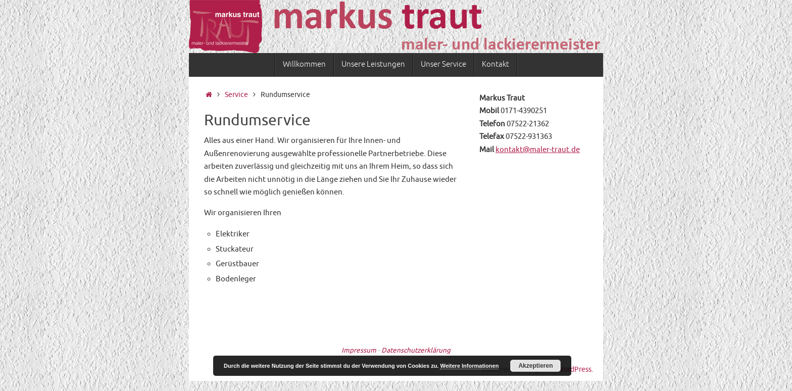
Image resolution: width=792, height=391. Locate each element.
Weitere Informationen (469, 366)
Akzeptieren (535, 365)
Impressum (358, 350)
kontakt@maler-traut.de (538, 150)
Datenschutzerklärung (416, 350)
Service (236, 94)
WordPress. (575, 369)
